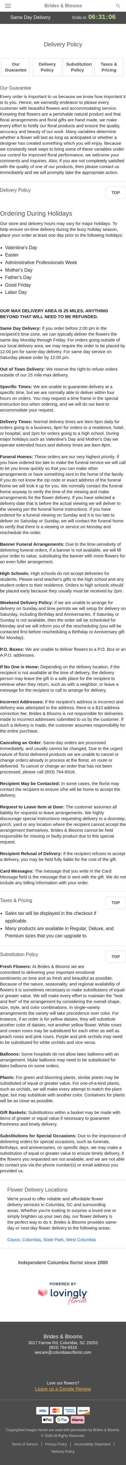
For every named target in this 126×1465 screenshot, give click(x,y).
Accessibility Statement (92, 1444)
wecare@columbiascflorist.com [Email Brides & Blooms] (63, 1352)
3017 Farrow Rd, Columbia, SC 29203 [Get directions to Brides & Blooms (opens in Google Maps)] (63, 1342)
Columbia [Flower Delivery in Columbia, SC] (31, 1239)
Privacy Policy (56, 1444)
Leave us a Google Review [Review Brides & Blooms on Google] (63, 1388)
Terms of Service (25, 1444)
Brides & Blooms (63, 6)
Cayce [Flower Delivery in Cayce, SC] (13, 1239)
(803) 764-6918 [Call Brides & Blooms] (63, 1347)
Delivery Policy (63, 1451)
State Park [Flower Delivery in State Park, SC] (53, 1239)
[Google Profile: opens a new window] (69, 1371)
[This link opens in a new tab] (63, 1293)
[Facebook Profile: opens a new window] (57, 1371)
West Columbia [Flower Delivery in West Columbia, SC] (81, 1239)
